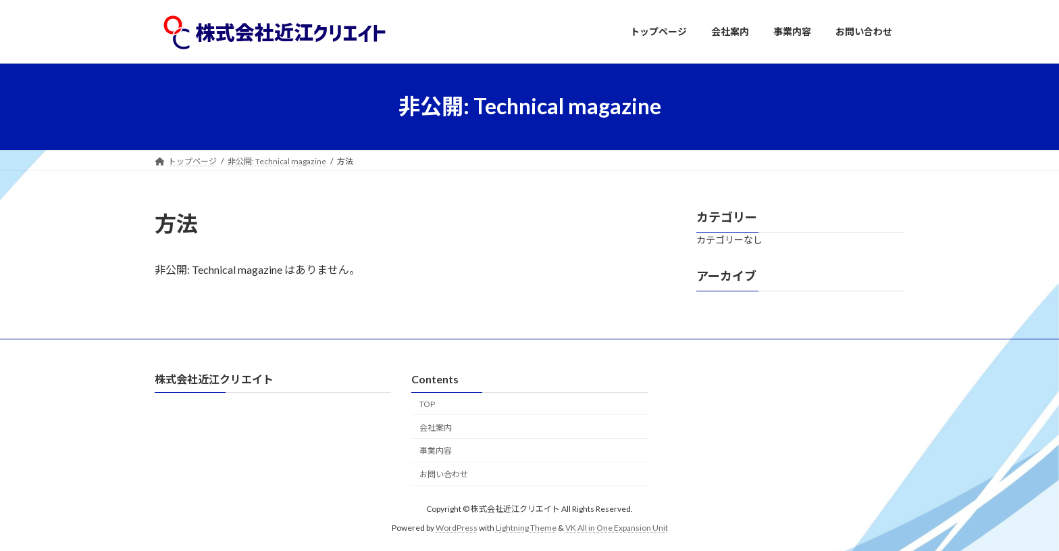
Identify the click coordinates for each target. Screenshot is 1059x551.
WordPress (456, 527)
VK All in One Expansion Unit (616, 527)
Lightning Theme (526, 527)
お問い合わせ (443, 474)
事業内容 (435, 451)
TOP (427, 403)
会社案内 (435, 427)
